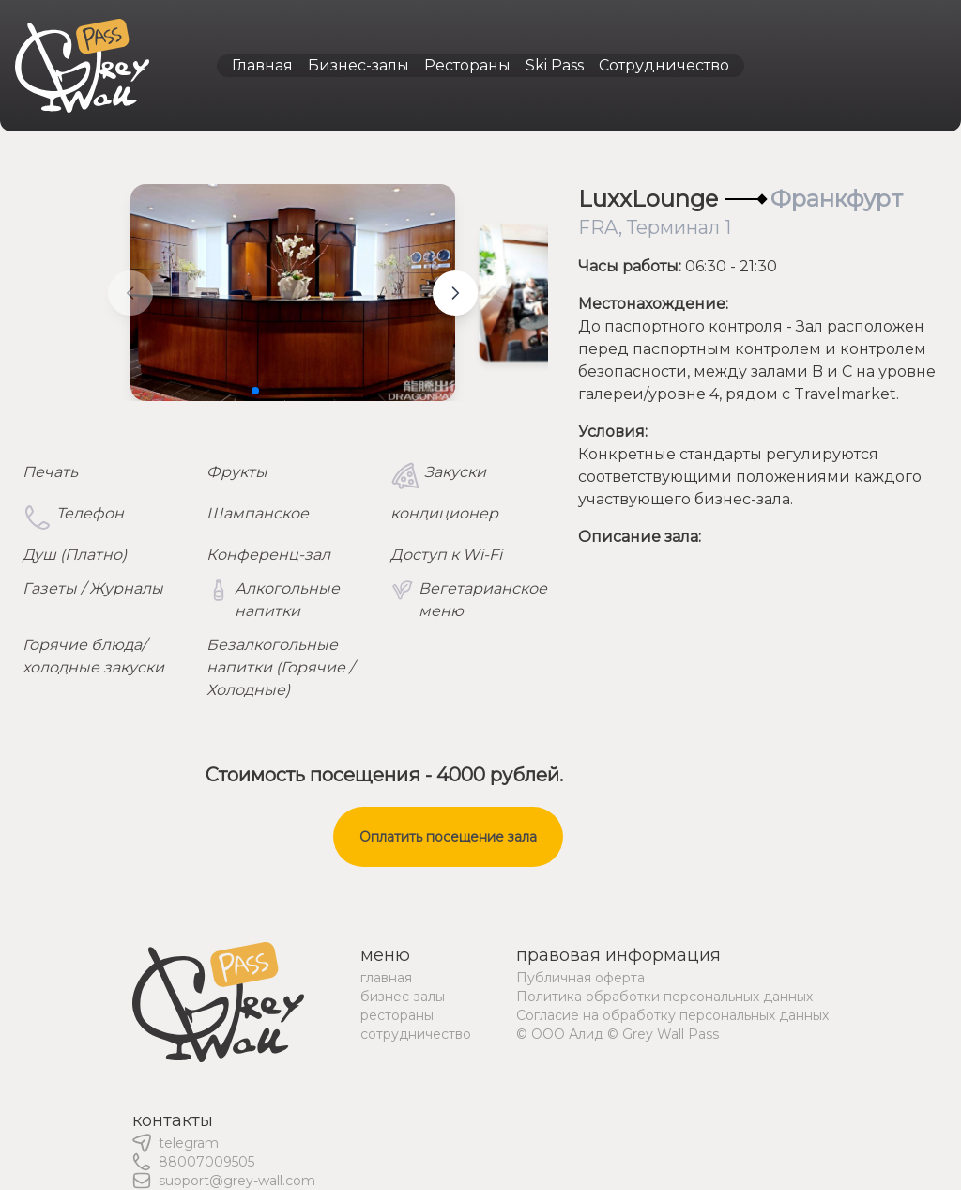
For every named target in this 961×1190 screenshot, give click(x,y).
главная (386, 977)
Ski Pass (555, 65)
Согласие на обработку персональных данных (672, 1015)
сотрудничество (415, 1034)
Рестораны (467, 65)
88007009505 (206, 1161)
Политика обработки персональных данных (664, 996)
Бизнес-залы (358, 65)
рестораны (397, 1015)
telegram (189, 1143)
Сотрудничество (664, 65)
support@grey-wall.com (237, 1180)
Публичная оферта (580, 977)
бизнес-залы (402, 996)
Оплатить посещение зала (448, 836)
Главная (262, 65)
